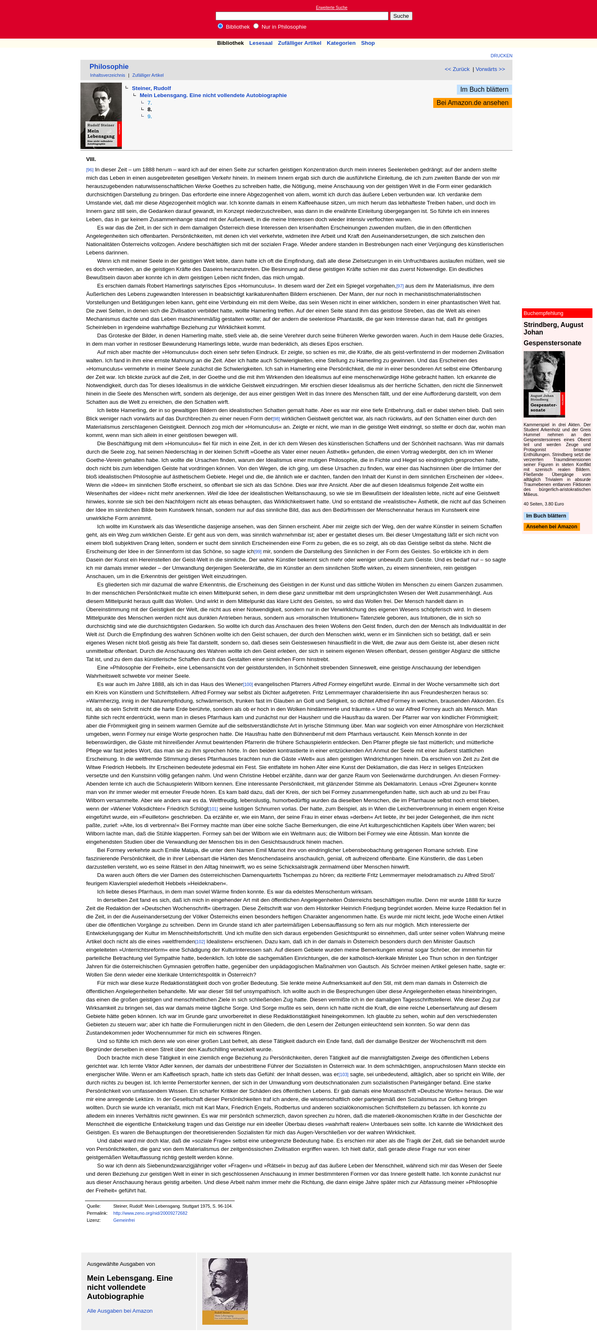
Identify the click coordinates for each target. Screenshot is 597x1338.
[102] (200, 941)
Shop (368, 43)
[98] (276, 418)
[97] (400, 285)
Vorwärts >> (490, 69)
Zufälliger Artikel (300, 43)
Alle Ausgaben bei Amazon (120, 1311)
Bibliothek (234, 27)
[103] (344, 1074)
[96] (90, 169)
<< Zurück (457, 69)
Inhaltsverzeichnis (107, 75)
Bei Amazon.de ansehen (472, 102)
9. (150, 116)
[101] (213, 808)
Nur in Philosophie (279, 27)
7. (150, 103)
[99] (258, 551)
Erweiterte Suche (331, 7)
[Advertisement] (559, 19)
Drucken (502, 55)
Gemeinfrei (124, 1220)
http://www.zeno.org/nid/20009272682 (150, 1213)
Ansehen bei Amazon (551, 527)
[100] (248, 684)
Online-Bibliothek (39, 19)
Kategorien (341, 43)
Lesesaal (260, 43)
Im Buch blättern (484, 89)
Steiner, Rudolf (151, 88)
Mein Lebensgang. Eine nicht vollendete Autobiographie (213, 95)
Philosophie (109, 67)
